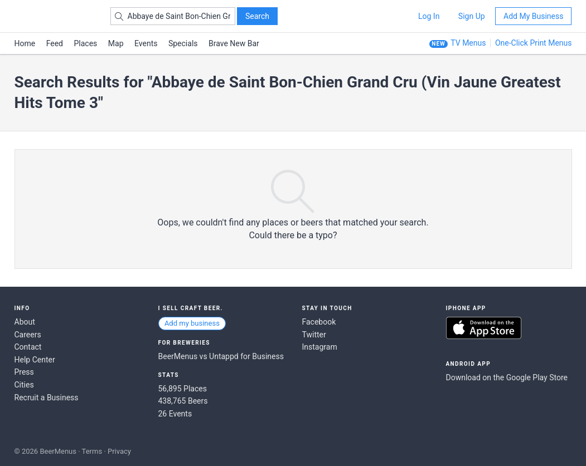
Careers (27, 334)
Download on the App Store (483, 328)
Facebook (319, 321)
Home (25, 43)
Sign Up (471, 16)
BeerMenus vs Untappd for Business (221, 356)
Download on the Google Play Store (507, 377)
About (24, 321)
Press (24, 371)
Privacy (119, 451)
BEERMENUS (54, 16)
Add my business (192, 323)
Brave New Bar (234, 43)
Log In (428, 16)
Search (257, 16)
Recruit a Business (46, 397)
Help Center (34, 359)
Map (116, 43)
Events (145, 43)
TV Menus (468, 42)
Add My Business (533, 16)
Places (86, 43)
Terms (92, 451)
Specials (183, 43)
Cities (24, 384)
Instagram (319, 346)
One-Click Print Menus (533, 42)
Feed (54, 43)
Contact (28, 346)
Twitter (314, 334)
